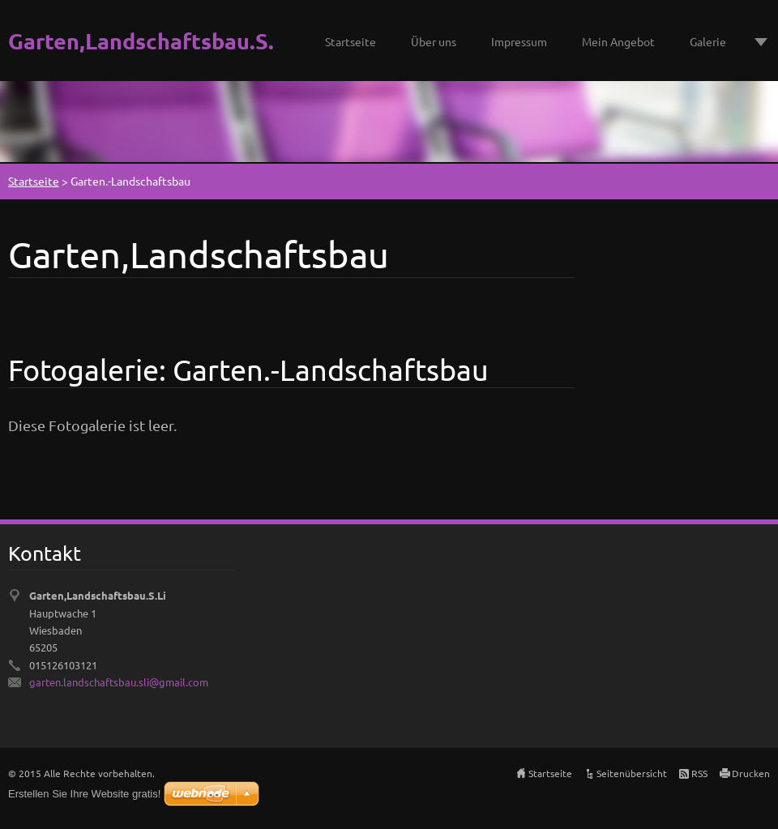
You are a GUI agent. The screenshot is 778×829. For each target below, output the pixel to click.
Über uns (433, 41)
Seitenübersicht (631, 773)
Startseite (350, 41)
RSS (699, 773)
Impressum (519, 41)
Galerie (708, 41)
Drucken (751, 773)
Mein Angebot (618, 41)
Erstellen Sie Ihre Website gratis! (84, 794)
